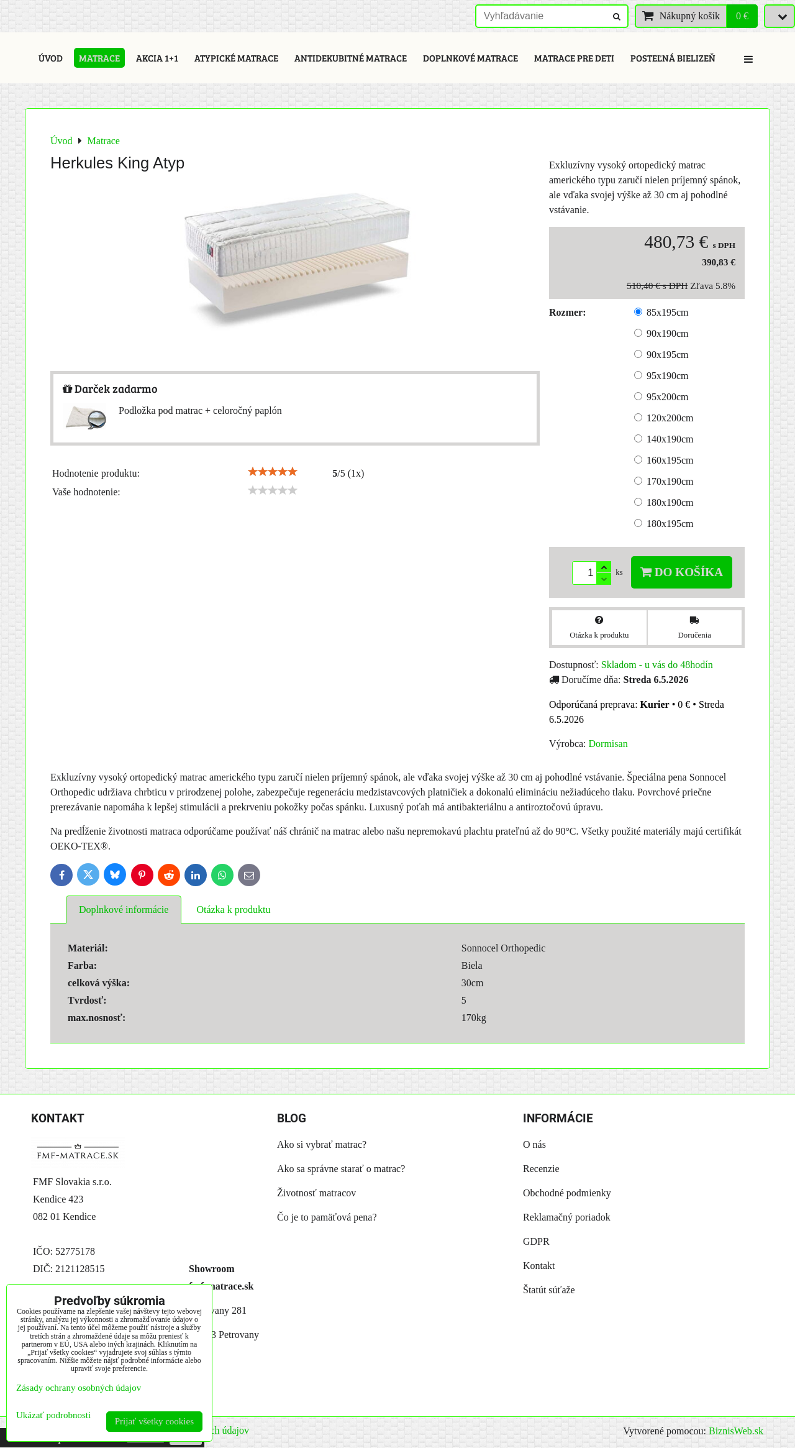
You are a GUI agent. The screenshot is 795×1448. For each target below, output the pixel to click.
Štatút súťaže (549, 1290)
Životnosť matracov (316, 1193)
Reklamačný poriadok (567, 1217)
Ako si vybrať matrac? (321, 1144)
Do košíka (681, 572)
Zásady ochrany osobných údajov (78, 1388)
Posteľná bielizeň (673, 58)
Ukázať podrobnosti (53, 1415)
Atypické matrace (236, 58)
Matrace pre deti (574, 58)
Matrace (99, 58)
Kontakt (539, 1265)
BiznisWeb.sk (736, 1431)
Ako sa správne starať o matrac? (341, 1168)
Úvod (51, 58)
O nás (534, 1144)
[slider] (273, 472)
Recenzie (541, 1168)
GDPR (536, 1241)
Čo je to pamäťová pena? (327, 1217)
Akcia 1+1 (157, 58)
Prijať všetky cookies (154, 1421)
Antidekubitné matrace (350, 58)
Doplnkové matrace (470, 58)
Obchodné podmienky (567, 1193)
